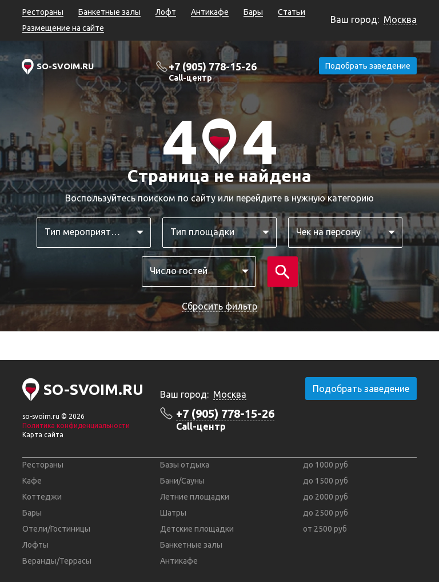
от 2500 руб (325, 528)
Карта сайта (42, 434)
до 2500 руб (325, 512)
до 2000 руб (325, 496)
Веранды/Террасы (56, 560)
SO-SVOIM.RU (65, 66)
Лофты (35, 544)
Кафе (32, 480)
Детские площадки (197, 528)
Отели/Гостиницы (56, 528)
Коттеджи (42, 496)
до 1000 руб (325, 464)
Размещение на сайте (63, 28)
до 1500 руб (325, 480)
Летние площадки (194, 496)
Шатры (173, 512)
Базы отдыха (184, 464)
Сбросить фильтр (219, 306)
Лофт (165, 12)
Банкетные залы (109, 12)
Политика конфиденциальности (76, 425)
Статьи (291, 12)
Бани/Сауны (182, 480)
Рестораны (42, 12)
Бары (253, 12)
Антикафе (210, 12)
